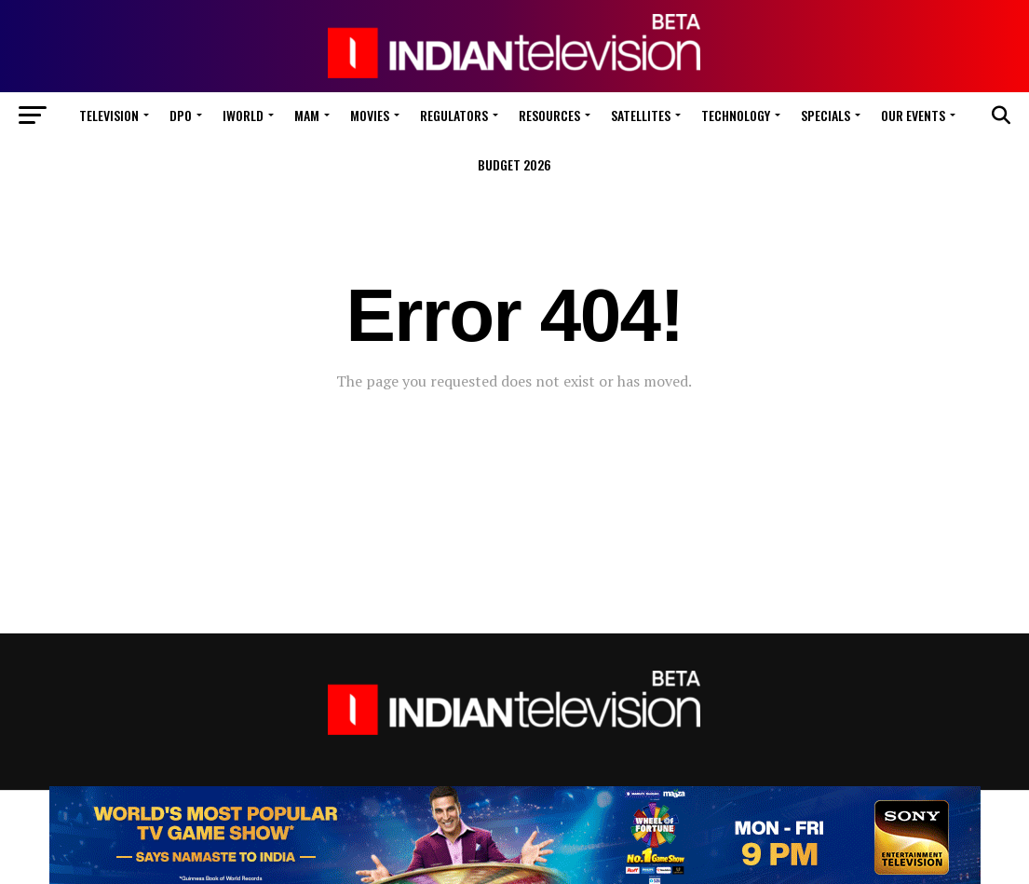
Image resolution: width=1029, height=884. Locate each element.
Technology (735, 115)
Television (109, 115)
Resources (549, 115)
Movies (369, 115)
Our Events (913, 115)
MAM (306, 115)
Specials (825, 115)
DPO (180, 115)
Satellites (640, 115)
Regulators (454, 115)
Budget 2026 (514, 164)
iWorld (243, 115)
